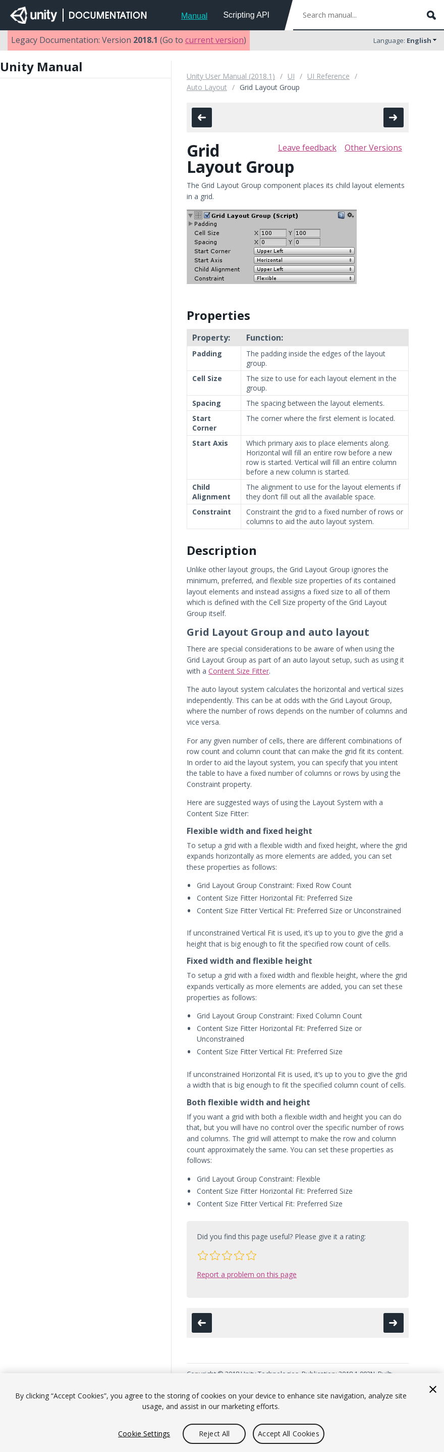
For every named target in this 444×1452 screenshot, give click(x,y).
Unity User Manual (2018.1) (231, 76)
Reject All (214, 1433)
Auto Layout (207, 87)
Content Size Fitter (238, 671)
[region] (222, 1412)
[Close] (433, 1389)
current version (214, 39)
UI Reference (328, 76)
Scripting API (246, 15)
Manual (194, 16)
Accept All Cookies (288, 1433)
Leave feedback (307, 147)
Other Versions (373, 147)
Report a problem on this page (247, 1274)
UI (291, 76)
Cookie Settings (144, 1433)
